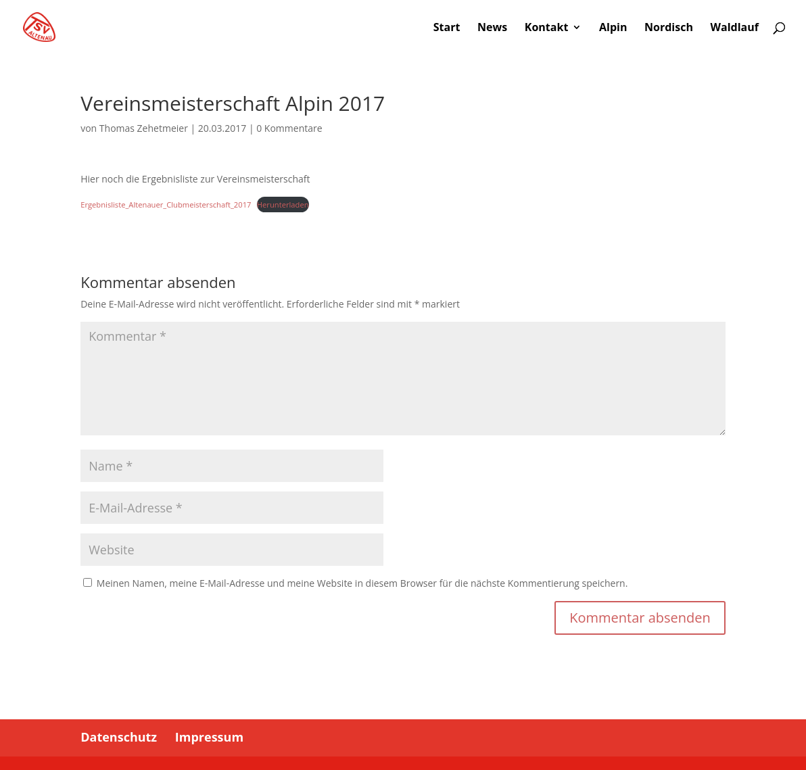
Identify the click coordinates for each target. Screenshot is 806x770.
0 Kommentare (289, 128)
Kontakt (547, 28)
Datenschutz (118, 737)
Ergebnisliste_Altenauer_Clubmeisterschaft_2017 (165, 204)
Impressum (209, 737)
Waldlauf (735, 28)
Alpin (613, 28)
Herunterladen (283, 204)
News (492, 28)
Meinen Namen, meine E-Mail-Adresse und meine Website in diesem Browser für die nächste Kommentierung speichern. (362, 583)
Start (446, 28)
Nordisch (668, 28)
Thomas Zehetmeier (143, 128)
